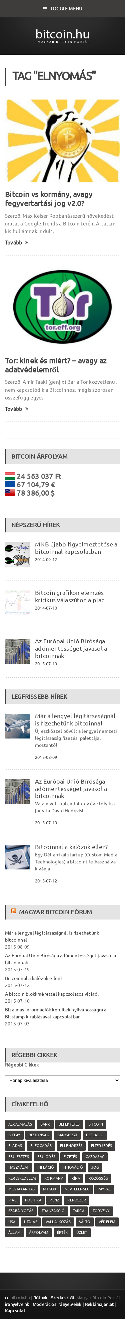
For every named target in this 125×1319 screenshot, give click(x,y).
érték (62, 1232)
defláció (95, 1135)
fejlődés (46, 1157)
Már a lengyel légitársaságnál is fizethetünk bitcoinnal (75, 719)
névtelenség (77, 1189)
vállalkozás (58, 1222)
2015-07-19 (46, 663)
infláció (45, 1167)
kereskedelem (22, 1178)
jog (95, 1167)
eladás (15, 1146)
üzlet (81, 1232)
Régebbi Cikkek (22, 1064)
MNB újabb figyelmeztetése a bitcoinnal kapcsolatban (76, 548)
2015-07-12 (46, 880)
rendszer (76, 1200)
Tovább (17, 242)
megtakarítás (21, 1189)
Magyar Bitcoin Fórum (55, 912)
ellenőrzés (71, 1146)
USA (12, 1222)
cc (7, 1297)
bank (45, 1124)
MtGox (49, 1189)
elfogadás (41, 1146)
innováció (72, 1167)
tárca (78, 1211)
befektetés (69, 1124)
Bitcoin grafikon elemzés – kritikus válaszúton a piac (71, 596)
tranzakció (53, 1211)
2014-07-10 (46, 608)
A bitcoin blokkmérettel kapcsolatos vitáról (52, 994)
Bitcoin (95, 1124)
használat (18, 1167)
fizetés (70, 1157)
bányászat (67, 1135)
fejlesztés (18, 1157)
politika (33, 1200)
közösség (98, 1178)
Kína (76, 1178)
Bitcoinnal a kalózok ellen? (71, 846)
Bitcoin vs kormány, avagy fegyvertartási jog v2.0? (48, 198)
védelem (107, 1222)
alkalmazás (20, 1124)
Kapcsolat (15, 1310)
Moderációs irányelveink (57, 1304)
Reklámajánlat (99, 1304)
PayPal (104, 1189)
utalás (30, 1222)
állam (14, 1232)
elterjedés (101, 1146)
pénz (54, 1200)
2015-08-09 (46, 757)
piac (12, 1200)
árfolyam (38, 1232)
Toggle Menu (63, 8)
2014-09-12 (46, 559)
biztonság (39, 1135)
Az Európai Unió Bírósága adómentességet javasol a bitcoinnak (71, 648)
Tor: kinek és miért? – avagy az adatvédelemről (55, 365)
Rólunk (40, 1297)
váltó (84, 1222)
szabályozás (20, 1211)
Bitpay (14, 1135)
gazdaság (95, 1157)
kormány (53, 1178)
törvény (101, 1211)
